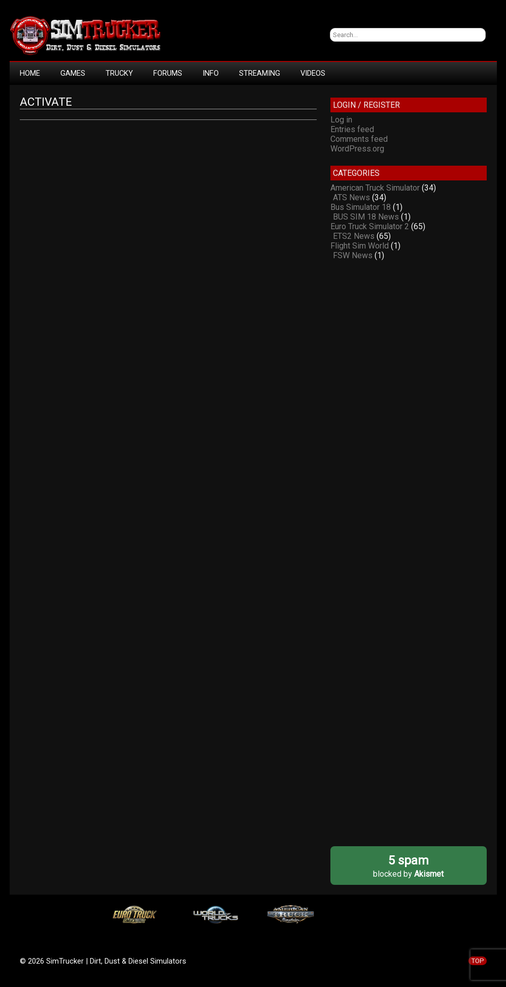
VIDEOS (312, 73)
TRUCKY (119, 73)
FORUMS (167, 73)
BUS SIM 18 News (366, 217)
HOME (30, 73)
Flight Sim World (359, 246)
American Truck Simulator (375, 188)
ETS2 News (354, 236)
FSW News (353, 255)
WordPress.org (357, 148)
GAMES (72, 73)
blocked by (408, 865)
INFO (211, 73)
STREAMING (259, 73)
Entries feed (352, 129)
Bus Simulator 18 (360, 207)
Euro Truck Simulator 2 (369, 226)
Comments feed (359, 139)
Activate (46, 102)
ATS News (351, 197)
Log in (341, 120)
